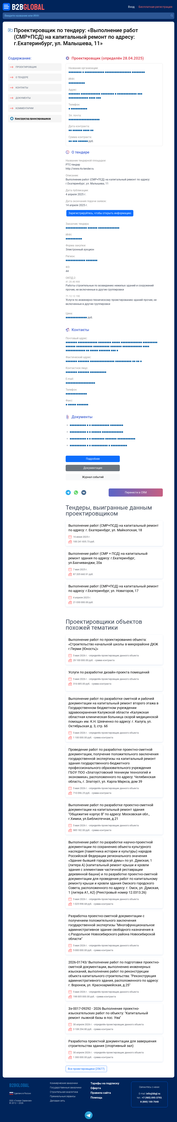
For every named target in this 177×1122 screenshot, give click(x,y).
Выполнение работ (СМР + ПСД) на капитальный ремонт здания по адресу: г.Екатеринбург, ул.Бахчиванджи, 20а (108, 558)
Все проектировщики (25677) (86, 1068)
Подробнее (93, 458)
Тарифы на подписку (105, 1083)
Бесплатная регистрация (155, 6)
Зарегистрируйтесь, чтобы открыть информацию (100, 213)
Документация (92, 468)
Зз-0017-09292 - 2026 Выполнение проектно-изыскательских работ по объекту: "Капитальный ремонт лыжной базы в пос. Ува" (108, 1013)
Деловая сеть (57, 1100)
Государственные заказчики (65, 1087)
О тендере (22, 77)
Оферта (96, 1088)
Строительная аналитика (64, 1092)
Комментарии (25, 108)
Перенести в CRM (136, 492)
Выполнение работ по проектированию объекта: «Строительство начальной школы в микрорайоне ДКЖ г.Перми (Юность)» (113, 644)
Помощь (96, 1097)
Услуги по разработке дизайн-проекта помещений (108, 672)
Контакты (22, 87)
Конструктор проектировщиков (33, 118)
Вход (131, 6)
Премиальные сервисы (63, 1096)
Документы (23, 98)
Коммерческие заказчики (64, 1083)
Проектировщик (26, 67)
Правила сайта (101, 1092)
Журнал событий (93, 477)
